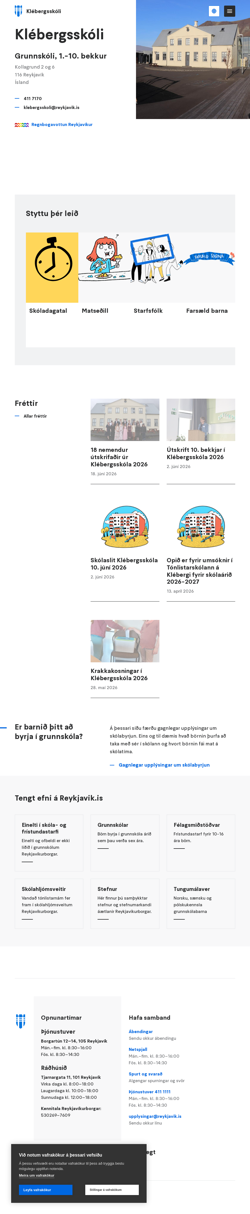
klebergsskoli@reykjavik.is (51, 107)
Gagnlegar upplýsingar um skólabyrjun (164, 784)
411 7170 (33, 98)
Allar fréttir (35, 436)
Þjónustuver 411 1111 (163, 1098)
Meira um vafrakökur (36, 1175)
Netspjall (163, 1056)
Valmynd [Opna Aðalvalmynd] (229, 11)
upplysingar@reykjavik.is (163, 1119)
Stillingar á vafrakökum (106, 1189)
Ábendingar (163, 1035)
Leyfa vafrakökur (37, 1190)
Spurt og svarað (163, 1077)
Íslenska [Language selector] (214, 11)
